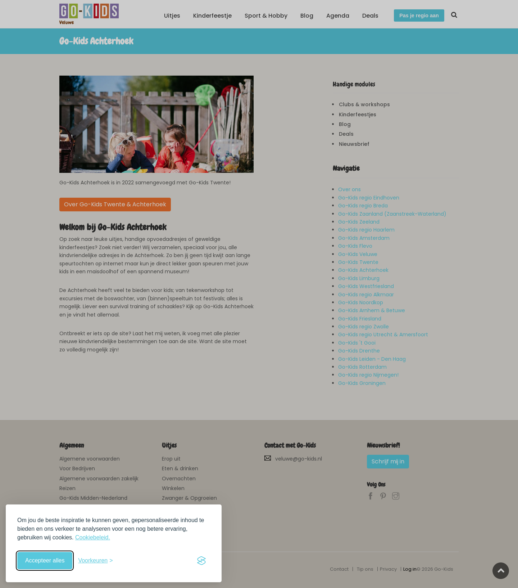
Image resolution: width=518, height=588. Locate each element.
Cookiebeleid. (92, 537)
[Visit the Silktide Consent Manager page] (201, 560)
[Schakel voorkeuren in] (95, 561)
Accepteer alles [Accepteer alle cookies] (44, 560)
